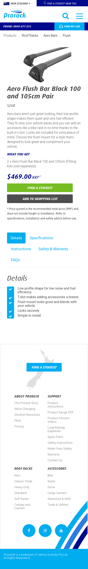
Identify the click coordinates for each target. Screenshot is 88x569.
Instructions (21, 249)
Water (52, 481)
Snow (51, 487)
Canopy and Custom (22, 506)
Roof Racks (30, 35)
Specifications (41, 238)
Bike (50, 475)
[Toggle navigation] (79, 15)
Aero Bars (50, 35)
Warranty (54, 454)
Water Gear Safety (60, 448)
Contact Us (55, 460)
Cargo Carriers (57, 493)
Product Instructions (56, 404)
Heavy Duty (21, 487)
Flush (67, 35)
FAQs (15, 260)
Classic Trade (23, 481)
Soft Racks (21, 499)
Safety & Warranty (53, 249)
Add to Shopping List (40, 199)
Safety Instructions (60, 442)
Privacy (19, 426)
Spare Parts (55, 437)
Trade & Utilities (58, 504)
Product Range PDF (61, 412)
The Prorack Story (26, 403)
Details (16, 238)
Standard (20, 493)
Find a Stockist (39, 188)
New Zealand (17, 3)
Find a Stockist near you (61, 3)
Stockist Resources (27, 414)
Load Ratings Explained (56, 429)
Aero (17, 475)
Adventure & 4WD (59, 499)
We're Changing (24, 409)
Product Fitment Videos (58, 419)
